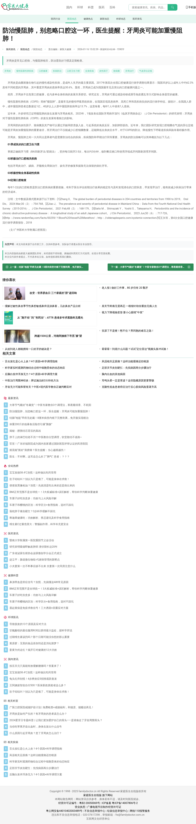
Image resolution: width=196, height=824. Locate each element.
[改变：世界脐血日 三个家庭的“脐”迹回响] (15, 294)
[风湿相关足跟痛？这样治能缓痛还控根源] (100, 755)
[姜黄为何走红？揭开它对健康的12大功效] (100, 650)
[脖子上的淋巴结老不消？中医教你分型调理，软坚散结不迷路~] (100, 437)
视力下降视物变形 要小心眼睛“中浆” (122, 312)
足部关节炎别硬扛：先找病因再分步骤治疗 (126, 367)
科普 (91, 7)
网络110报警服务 (140, 810)
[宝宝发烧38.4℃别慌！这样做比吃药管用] (100, 473)
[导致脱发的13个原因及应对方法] (100, 624)
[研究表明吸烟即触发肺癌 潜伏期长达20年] (100, 547)
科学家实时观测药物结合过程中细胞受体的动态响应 (35, 367)
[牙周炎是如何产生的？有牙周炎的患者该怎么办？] (100, 714)
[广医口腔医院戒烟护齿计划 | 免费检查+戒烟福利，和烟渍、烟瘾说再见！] (100, 707)
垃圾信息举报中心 (117, 810)
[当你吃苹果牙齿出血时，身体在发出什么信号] (100, 727)
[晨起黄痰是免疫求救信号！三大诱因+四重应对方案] (100, 608)
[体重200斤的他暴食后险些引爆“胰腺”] (100, 424)
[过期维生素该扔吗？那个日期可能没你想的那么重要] (100, 637)
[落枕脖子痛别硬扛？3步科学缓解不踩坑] (100, 511)
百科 (112, 7)
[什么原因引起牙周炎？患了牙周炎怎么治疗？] (100, 733)
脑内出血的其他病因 (113, 374)
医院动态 (71, 18)
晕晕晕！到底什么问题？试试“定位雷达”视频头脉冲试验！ (135, 349)
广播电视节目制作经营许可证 (104, 806)
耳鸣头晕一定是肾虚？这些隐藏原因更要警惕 (128, 380)
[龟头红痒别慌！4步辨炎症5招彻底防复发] (100, 679)
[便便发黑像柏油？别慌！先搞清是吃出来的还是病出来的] (100, 486)
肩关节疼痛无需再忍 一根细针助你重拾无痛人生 (129, 306)
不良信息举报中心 (94, 810)
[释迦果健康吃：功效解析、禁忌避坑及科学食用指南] (100, 518)
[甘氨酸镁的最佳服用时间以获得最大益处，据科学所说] (100, 630)
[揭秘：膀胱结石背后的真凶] (100, 431)
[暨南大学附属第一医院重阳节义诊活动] (100, 540)
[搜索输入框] (152, 7)
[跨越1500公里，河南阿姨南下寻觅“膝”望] (18, 337)
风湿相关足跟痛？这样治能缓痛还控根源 (125, 361)
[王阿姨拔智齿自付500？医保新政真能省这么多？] (100, 685)
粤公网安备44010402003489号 (64, 810)
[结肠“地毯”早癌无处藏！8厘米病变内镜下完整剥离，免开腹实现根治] (45, 267)
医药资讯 (137, 18)
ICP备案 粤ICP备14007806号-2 (120, 803)
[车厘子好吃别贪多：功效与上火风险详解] (100, 498)
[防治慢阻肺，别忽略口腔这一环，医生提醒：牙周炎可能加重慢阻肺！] (100, 411)
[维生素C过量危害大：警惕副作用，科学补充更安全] (100, 524)
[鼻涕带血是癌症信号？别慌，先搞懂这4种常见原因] (100, 582)
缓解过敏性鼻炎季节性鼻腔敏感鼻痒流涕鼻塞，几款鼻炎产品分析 (43, 306)
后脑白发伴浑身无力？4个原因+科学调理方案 (31, 374)
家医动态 (104, 18)
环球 (80, 7)
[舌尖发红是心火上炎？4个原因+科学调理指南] (100, 749)
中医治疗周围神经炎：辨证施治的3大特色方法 (32, 380)
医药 (102, 7)
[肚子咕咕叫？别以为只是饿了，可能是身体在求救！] (100, 479)
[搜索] (172, 7)
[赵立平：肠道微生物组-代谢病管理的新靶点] (100, 560)
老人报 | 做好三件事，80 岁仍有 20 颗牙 (125, 287)
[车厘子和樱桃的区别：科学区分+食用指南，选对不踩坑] (100, 505)
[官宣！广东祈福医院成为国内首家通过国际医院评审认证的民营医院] (100, 444)
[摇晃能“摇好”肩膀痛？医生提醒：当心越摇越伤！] (100, 450)
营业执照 (80, 806)
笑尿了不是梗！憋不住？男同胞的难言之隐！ (128, 330)
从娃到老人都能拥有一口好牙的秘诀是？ (28, 349)
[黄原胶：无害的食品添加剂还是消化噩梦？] (100, 643)
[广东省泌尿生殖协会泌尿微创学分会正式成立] (100, 553)
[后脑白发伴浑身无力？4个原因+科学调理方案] (100, 774)
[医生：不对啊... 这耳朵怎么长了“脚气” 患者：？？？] (100, 457)
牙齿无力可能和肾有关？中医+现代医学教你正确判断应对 (38, 386)
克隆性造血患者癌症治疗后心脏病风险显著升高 (129, 386)
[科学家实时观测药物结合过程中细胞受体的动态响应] (100, 762)
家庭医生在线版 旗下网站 (98, 795)
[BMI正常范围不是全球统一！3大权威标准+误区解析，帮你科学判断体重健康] (100, 492)
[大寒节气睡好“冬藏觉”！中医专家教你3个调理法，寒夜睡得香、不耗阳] (151, 267)
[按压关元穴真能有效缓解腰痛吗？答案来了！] (100, 666)
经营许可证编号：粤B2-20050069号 (79, 803)
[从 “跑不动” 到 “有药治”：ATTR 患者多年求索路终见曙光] (9, 318)
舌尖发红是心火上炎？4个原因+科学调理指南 (31, 361)
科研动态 (120, 18)
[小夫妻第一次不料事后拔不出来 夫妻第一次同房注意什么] (100, 566)
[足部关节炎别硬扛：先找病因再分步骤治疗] (100, 768)
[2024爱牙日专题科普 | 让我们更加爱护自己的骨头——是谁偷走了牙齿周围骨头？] (100, 720)
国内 (69, 7)
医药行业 (55, 18)
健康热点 (88, 18)
